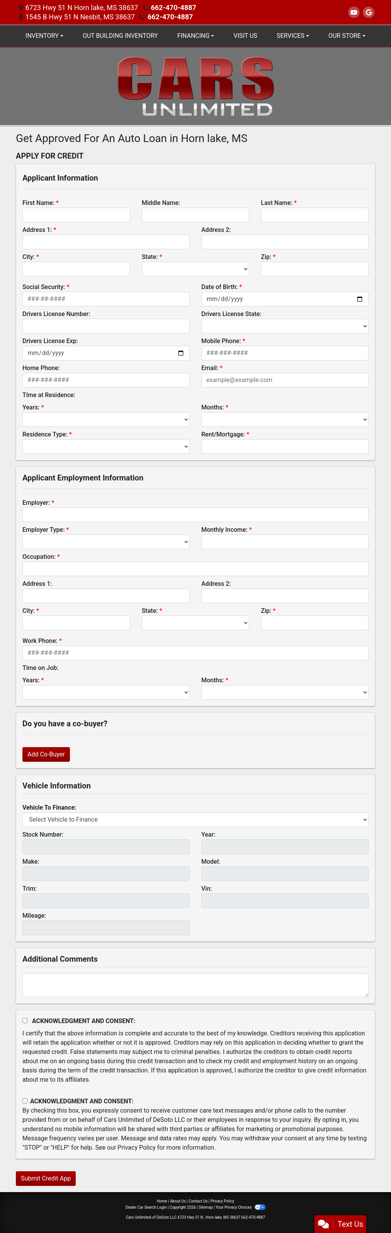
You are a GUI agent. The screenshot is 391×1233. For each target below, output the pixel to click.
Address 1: (37, 229)
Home (162, 1201)
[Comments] (195, 985)
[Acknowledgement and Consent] (24, 1020)
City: (28, 256)
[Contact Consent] (24, 1100)
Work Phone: (40, 640)
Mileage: (34, 915)
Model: (210, 861)
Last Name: (276, 202)
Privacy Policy (136, 1147)
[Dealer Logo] (195, 85)
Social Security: (43, 287)
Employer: (36, 502)
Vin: (206, 888)
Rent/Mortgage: (223, 434)
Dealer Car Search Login (146, 1207)
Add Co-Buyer (46, 754)
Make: (30, 861)
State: (150, 256)
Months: (212, 407)
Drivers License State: (231, 314)
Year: (208, 834)
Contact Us (198, 1201)
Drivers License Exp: (50, 341)
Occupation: (39, 556)
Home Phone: (41, 368)
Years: (31, 407)
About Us (178, 1201)
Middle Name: (161, 202)
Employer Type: (43, 529)
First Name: (38, 202)
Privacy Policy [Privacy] (223, 1201)
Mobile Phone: (221, 341)
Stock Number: (42, 834)
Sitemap (206, 1207)
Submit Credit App (46, 1178)
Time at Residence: (48, 395)
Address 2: (216, 229)
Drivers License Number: (56, 314)
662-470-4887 (173, 7)
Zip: (266, 256)
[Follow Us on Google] (368, 13)
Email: (209, 368)
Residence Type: (45, 434)
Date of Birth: (219, 287)
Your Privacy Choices (240, 1207)
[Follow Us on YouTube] (354, 13)
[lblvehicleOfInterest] (195, 819)
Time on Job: (40, 667)
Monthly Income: (224, 529)
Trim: (29, 888)
